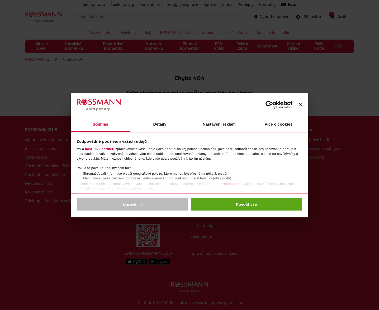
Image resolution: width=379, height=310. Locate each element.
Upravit (133, 204)
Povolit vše (246, 204)
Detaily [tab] (160, 124)
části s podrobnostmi (222, 184)
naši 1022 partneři (99, 149)
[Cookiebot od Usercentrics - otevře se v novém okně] (269, 105)
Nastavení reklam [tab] (219, 124)
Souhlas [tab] (100, 124)
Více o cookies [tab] (279, 124)
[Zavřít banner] (300, 105)
